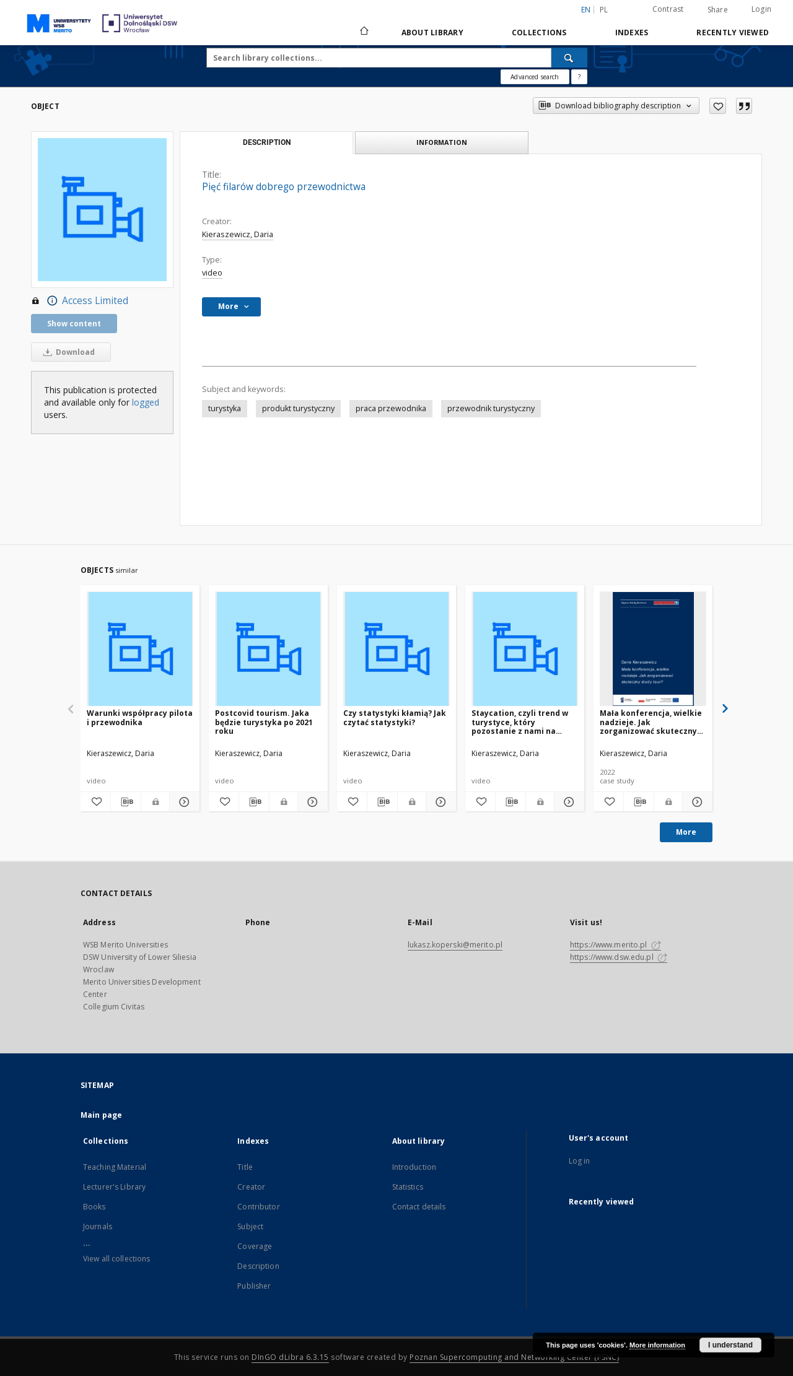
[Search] (569, 57)
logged (145, 402)
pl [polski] (604, 10)
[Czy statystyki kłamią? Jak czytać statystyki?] (396, 649)
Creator (251, 1187)
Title (245, 1167)
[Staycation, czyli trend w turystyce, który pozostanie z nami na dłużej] (524, 649)
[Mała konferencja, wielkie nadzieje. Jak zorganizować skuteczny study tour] (653, 649)
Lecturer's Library (114, 1187)
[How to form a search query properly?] (579, 76)
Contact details (419, 1206)
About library (432, 32)
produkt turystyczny (298, 408)
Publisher (254, 1286)
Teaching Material (114, 1167)
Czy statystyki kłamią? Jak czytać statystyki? (394, 717)
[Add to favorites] (717, 106)
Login (761, 9)
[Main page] (363, 32)
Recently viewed (732, 32)
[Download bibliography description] (126, 802)
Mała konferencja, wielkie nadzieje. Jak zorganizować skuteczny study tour (651, 722)
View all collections (116, 1258)
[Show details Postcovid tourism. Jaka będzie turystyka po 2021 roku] (311, 802)
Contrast (668, 9)
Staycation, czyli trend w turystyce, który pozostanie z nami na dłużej (519, 722)
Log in (579, 1161)
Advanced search (534, 76)
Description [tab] (267, 142)
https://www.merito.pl (615, 944)
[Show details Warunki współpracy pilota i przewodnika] (183, 802)
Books (94, 1206)
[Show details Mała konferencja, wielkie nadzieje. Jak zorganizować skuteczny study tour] (696, 802)
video (212, 273)
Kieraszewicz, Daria (237, 234)
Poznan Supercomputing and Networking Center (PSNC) (514, 1357)
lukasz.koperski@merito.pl (455, 944)
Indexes (632, 32)
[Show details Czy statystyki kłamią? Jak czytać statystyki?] (439, 802)
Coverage (254, 1246)
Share (718, 10)
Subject (250, 1226)
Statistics (407, 1187)
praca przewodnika (391, 408)
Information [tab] (441, 142)
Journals (97, 1226)
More (686, 832)
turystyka (224, 408)
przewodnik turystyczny (491, 408)
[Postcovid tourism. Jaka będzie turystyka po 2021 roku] (268, 649)
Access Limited (79, 301)
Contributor (258, 1206)
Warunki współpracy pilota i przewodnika (140, 717)
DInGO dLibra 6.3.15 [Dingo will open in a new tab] (290, 1357)
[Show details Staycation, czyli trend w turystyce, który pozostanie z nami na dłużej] (567, 802)
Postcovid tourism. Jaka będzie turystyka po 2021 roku (264, 722)
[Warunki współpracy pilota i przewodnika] (140, 649)
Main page (101, 1115)
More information (657, 1345)
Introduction (414, 1167)
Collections (539, 32)
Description (258, 1266)
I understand (730, 1345)
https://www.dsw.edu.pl (618, 957)
